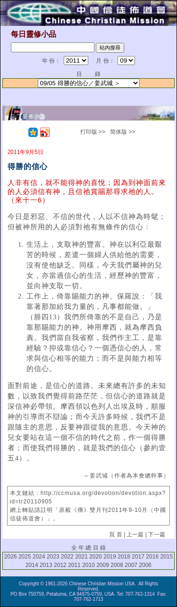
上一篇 (134, 534)
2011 (74, 565)
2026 (10, 556)
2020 (95, 556)
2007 (131, 565)
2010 (88, 565)
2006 (145, 565)
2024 (39, 556)
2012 (60, 565)
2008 (116, 565)
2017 (138, 556)
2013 (46, 565)
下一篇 (156, 534)
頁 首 (115, 534)
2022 (67, 556)
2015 (166, 556)
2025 (24, 556)
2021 (81, 556)
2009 (102, 565)
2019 (109, 556)
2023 (53, 556)
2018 (124, 556)
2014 (31, 565)
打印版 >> (92, 132)
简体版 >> (122, 132)
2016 (152, 556)
